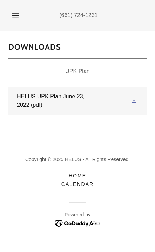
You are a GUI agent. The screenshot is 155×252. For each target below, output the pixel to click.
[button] (15, 15)
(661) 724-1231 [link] (78, 15)
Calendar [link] (77, 184)
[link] (77, 101)
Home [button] (77, 175)
